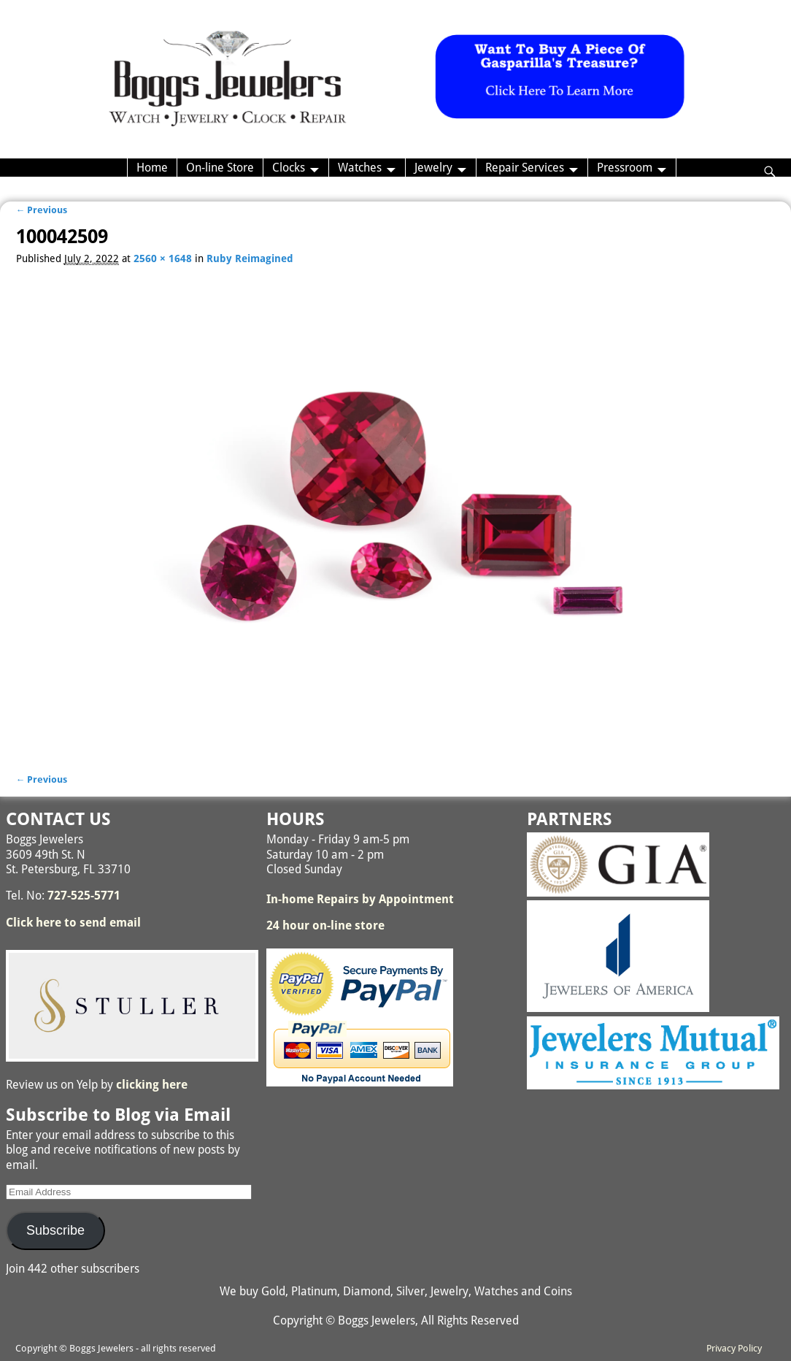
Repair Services (524, 168)
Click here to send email (73, 922)
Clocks (288, 168)
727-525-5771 (83, 895)
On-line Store (220, 168)
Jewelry (433, 168)
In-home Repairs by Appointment (360, 899)
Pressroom (624, 168)
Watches (360, 168)
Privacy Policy (734, 1348)
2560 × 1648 (163, 258)
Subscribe (55, 1230)
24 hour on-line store (325, 925)
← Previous (42, 209)
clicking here (152, 1085)
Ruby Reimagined (250, 258)
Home (152, 168)
